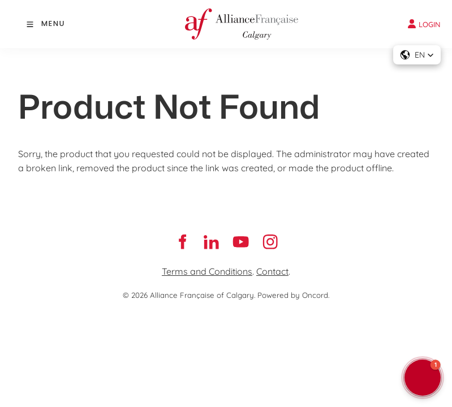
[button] (417, 55)
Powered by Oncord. (293, 295)
